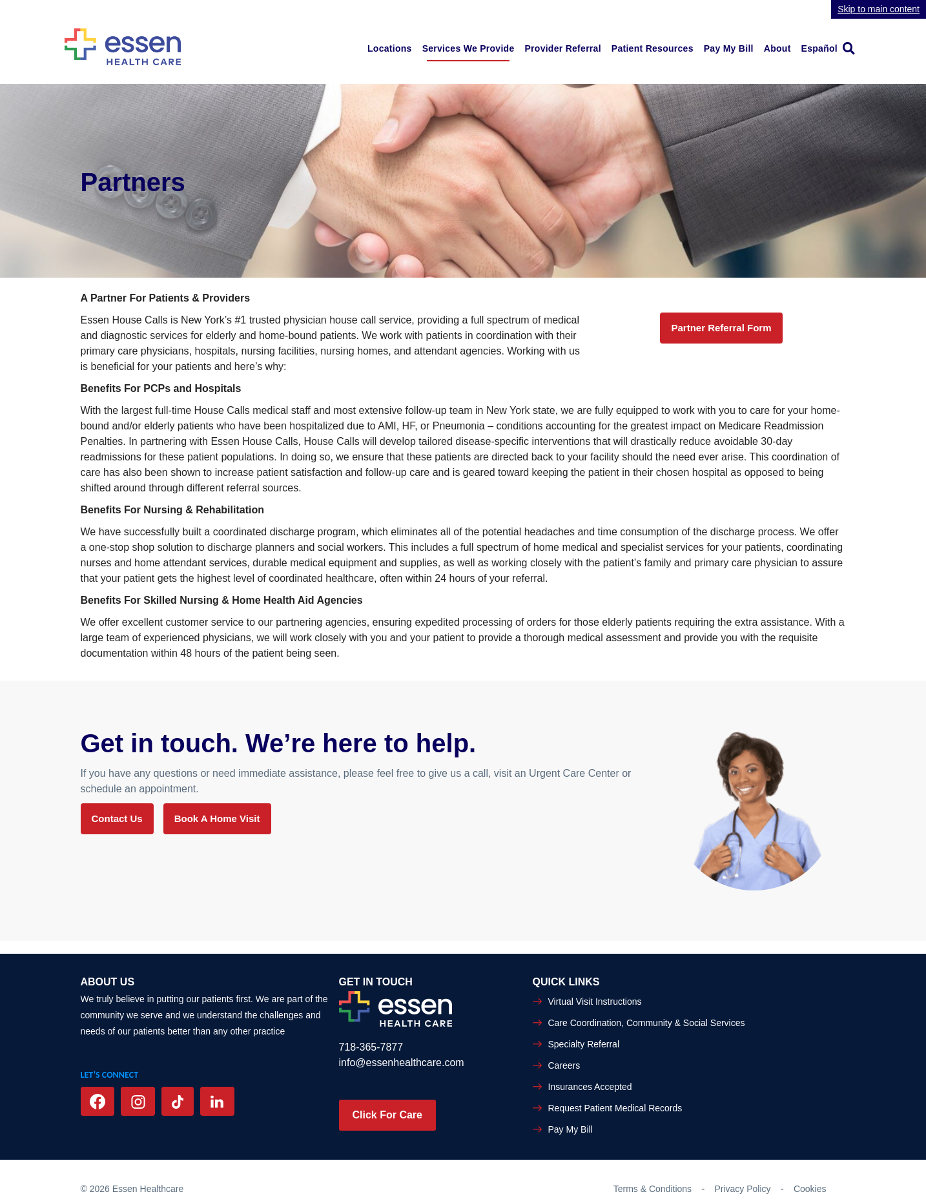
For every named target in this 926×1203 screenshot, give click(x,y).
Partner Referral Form (721, 327)
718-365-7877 (371, 1047)
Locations (389, 48)
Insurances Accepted (590, 1087)
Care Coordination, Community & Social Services (646, 1023)
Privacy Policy (742, 1189)
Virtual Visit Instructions (595, 1001)
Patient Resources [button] (653, 48)
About (777, 48)
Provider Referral (562, 48)
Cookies (810, 1189)
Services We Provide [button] (468, 48)
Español (819, 48)
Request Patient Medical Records (615, 1108)
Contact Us (117, 818)
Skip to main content (879, 9)
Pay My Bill (729, 48)
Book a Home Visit (217, 818)
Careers (564, 1065)
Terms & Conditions (652, 1189)
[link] (852, 48)
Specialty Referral (584, 1044)
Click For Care (387, 1114)
